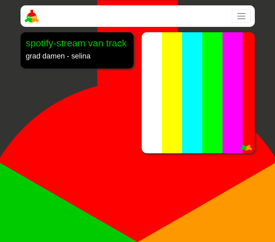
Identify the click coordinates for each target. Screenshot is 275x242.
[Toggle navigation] (241, 16)
